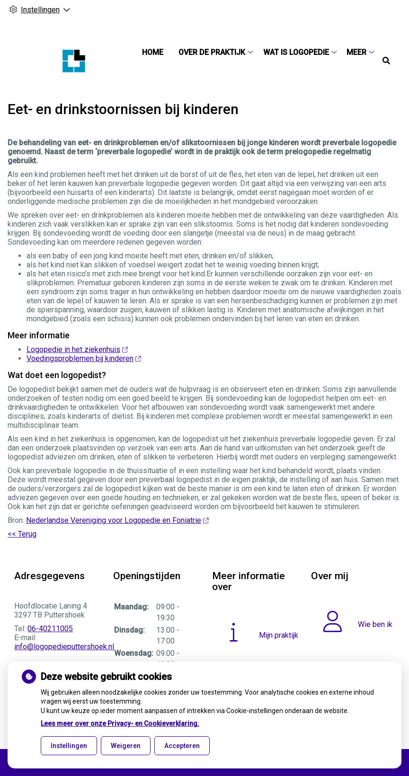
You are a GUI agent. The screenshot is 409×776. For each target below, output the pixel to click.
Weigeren (126, 746)
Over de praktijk (211, 52)
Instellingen (69, 746)
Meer (356, 52)
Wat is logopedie (296, 52)
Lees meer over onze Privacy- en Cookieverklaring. (120, 723)
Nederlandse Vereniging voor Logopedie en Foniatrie (117, 520)
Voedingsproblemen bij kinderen (84, 358)
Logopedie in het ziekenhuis (77, 349)
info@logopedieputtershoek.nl (64, 646)
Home (152, 52)
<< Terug (22, 533)
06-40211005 (50, 628)
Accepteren (182, 746)
